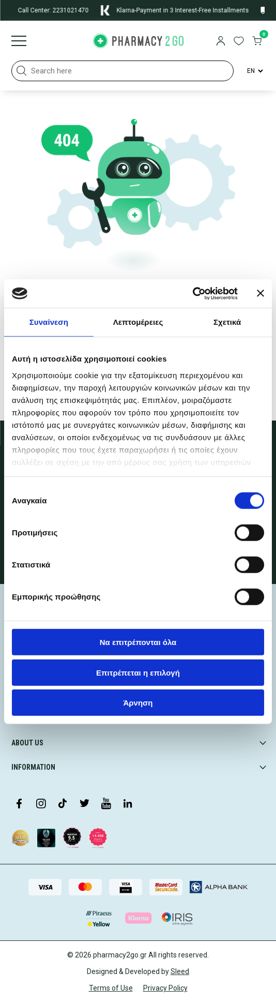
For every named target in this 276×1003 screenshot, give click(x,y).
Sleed (180, 971)
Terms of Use (111, 988)
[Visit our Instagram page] (41, 804)
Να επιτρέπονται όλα (138, 642)
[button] (22, 71)
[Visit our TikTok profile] (62, 804)
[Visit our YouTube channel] (106, 804)
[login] (220, 42)
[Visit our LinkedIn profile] (127, 804)
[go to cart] (257, 42)
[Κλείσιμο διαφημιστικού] (260, 293)
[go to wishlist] (239, 42)
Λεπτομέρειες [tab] (138, 322)
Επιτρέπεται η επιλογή (138, 672)
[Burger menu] (18, 42)
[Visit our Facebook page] (19, 804)
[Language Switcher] (254, 71)
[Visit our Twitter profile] (84, 804)
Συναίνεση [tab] (48, 322)
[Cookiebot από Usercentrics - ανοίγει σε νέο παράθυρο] (192, 293)
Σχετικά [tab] (227, 322)
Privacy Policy (165, 988)
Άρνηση (137, 702)
